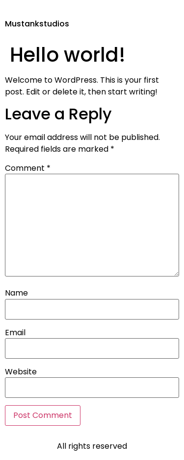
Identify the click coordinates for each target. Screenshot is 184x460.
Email (15, 333)
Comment (28, 168)
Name (16, 293)
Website (21, 372)
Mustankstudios (37, 23)
